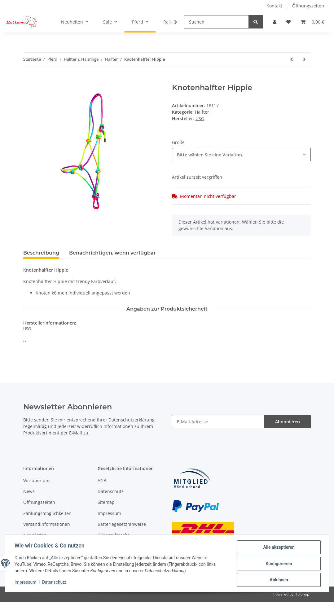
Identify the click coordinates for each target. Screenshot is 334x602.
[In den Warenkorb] (28, 79)
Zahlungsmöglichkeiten (47, 513)
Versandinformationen (46, 524)
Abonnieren (287, 422)
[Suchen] (216, 21)
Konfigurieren (278, 563)
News (29, 491)
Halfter (202, 112)
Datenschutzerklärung (131, 420)
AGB (102, 480)
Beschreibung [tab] (41, 253)
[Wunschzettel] (288, 22)
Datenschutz (111, 491)
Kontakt (274, 6)
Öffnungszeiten (308, 6)
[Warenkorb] (312, 22)
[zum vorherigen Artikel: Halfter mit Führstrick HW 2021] (291, 59)
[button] (274, 22)
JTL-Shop (301, 594)
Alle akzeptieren (278, 547)
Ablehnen (278, 580)
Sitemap (106, 502)
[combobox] (241, 154)
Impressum (109, 513)
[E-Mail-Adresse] (218, 421)
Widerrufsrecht (113, 535)
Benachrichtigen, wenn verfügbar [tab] (112, 253)
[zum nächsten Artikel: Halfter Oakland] (304, 59)
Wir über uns (37, 480)
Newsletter (34, 535)
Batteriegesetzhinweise (122, 524)
